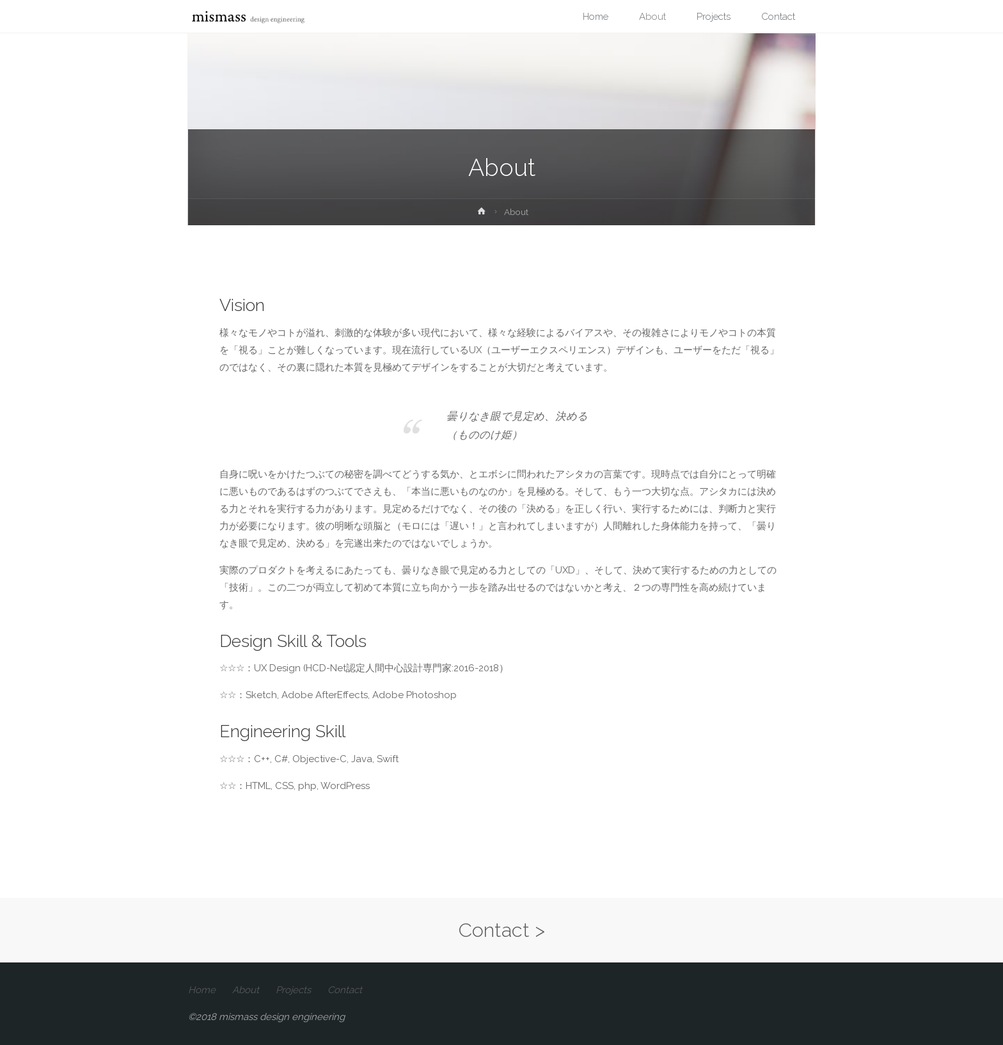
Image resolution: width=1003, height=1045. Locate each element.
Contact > (502, 929)
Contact (345, 990)
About (245, 990)
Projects (293, 990)
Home (202, 990)
